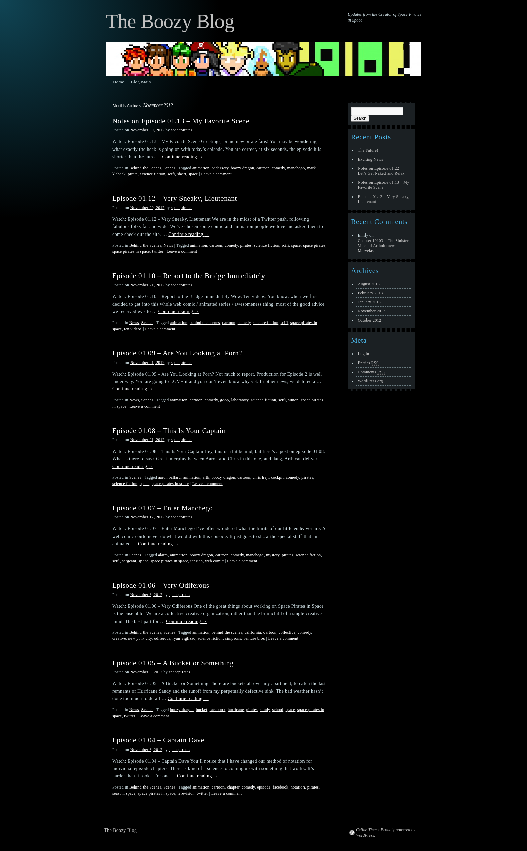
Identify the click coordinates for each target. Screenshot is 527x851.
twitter (157, 251)
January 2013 (369, 302)
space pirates (314, 245)
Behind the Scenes (145, 168)
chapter (233, 787)
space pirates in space (131, 251)
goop (224, 400)
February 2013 (370, 293)
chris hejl (261, 477)
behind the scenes (205, 322)
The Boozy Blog (170, 21)
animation (200, 168)
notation (298, 787)
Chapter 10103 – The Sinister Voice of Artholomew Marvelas (383, 245)
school (277, 709)
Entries (368, 363)
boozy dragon (242, 168)
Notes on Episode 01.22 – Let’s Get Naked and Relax (381, 171)
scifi (171, 174)
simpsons (233, 638)
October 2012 (369, 320)
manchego (296, 168)
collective (287, 632)
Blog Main (141, 81)
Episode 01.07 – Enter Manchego (162, 508)
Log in (363, 353)
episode (263, 787)
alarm (163, 555)
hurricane (236, 709)
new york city (140, 638)
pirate (133, 174)
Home (118, 81)
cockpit (277, 477)
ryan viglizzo (184, 638)
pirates (246, 245)
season (118, 793)
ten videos (133, 329)
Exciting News (370, 159)
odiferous (162, 638)
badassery (220, 168)
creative (119, 638)
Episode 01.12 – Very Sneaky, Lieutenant (174, 198)
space (193, 174)
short (181, 174)
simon (293, 400)
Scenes (169, 168)
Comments (371, 372)
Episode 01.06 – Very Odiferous (160, 585)
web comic (214, 561)
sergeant (129, 561)
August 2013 (369, 284)
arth (206, 477)
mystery (272, 555)
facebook (218, 709)
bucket (201, 709)
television (185, 793)
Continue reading (182, 156)
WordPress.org (370, 381)
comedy (278, 168)
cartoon (263, 168)
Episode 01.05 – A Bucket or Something (173, 663)
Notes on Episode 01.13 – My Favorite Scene (180, 121)
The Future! (368, 150)
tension (196, 561)
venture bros (254, 638)
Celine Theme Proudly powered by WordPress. (385, 832)
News (168, 245)
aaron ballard (169, 477)
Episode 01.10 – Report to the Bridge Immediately (188, 276)
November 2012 (372, 311)
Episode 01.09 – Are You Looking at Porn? (177, 353)
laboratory (239, 400)
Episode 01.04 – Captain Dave (158, 740)
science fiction (152, 174)
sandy (265, 709)
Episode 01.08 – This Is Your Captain (169, 431)
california (252, 632)
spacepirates (181, 130)
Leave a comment (216, 174)
